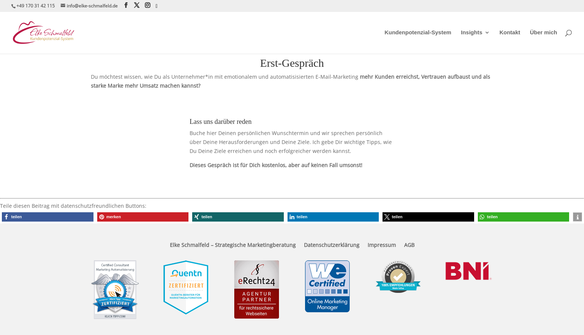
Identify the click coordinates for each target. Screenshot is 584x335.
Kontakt (509, 32)
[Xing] (157, 6)
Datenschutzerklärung (331, 245)
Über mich (543, 32)
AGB (409, 245)
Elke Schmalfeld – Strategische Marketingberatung (233, 245)
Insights (472, 32)
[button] (47, 217)
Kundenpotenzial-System (417, 32)
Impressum (382, 245)
